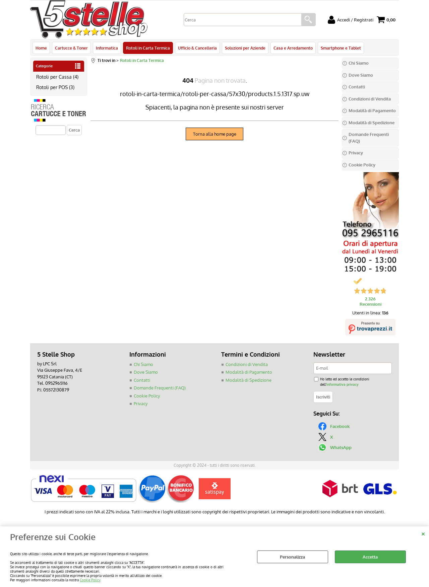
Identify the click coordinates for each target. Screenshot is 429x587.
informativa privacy (342, 384)
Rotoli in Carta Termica (148, 48)
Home (41, 48)
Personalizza (292, 557)
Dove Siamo (146, 372)
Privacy (140, 403)
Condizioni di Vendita (247, 364)
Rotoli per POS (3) (55, 87)
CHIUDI (423, 533)
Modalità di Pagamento (249, 372)
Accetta (370, 557)
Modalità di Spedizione (248, 380)
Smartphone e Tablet (341, 48)
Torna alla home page (214, 134)
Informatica (107, 48)
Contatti (142, 380)
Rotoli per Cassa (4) (57, 77)
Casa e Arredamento (293, 48)
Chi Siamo (143, 364)
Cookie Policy (90, 580)
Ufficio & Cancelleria (197, 48)
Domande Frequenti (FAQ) (160, 387)
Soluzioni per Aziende (245, 48)
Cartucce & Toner (71, 48)
